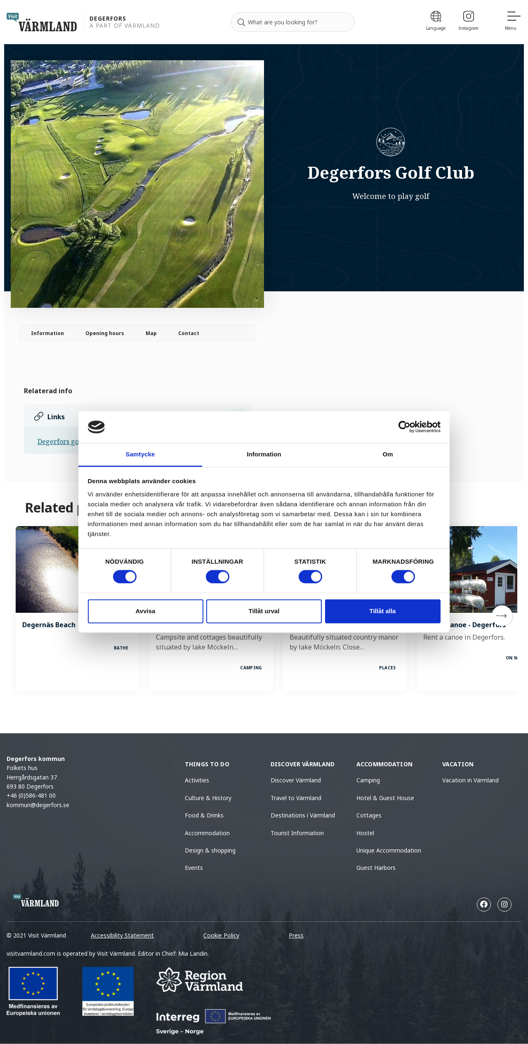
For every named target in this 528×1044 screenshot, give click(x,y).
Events (194, 868)
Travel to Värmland (296, 798)
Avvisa (146, 610)
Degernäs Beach (48, 624)
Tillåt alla (383, 610)
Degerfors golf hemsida (75, 441)
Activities (197, 780)
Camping (368, 780)
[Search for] (293, 22)
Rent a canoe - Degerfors (464, 624)
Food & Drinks (204, 815)
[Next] (502, 615)
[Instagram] (468, 22)
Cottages (369, 815)
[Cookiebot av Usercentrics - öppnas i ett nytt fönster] (404, 427)
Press (296, 935)
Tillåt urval (264, 610)
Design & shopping (210, 850)
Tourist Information (297, 833)
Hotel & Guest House (385, 798)
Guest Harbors (376, 868)
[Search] (241, 22)
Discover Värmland (296, 780)
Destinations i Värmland (303, 815)
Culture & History (208, 798)
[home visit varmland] (42, 22)
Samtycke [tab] (140, 454)
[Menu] (513, 22)
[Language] (436, 22)
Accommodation (207, 833)
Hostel (365, 833)
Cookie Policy (221, 935)
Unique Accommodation (388, 850)
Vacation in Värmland (470, 780)
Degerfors (108, 18)
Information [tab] (264, 454)
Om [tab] (387, 454)
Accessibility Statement (122, 935)
